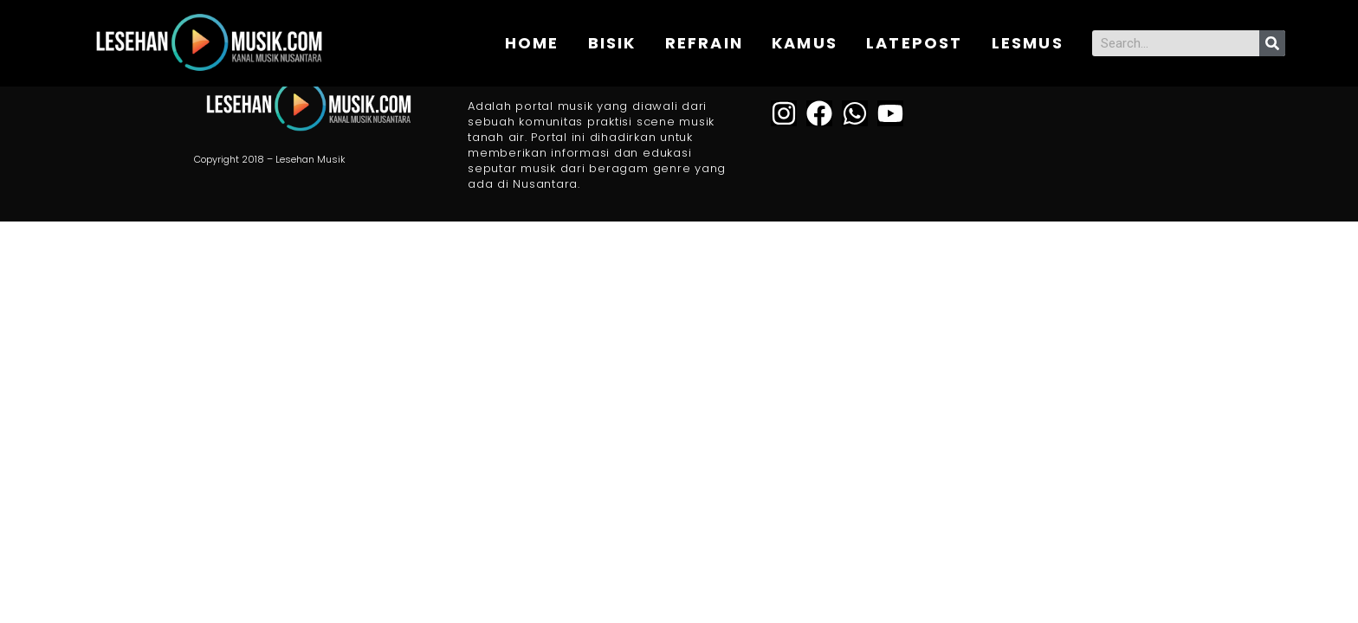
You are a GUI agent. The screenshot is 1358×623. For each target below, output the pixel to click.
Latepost (914, 43)
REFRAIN (704, 43)
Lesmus (1028, 43)
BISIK (612, 43)
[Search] (1272, 43)
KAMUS (804, 43)
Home (532, 43)
